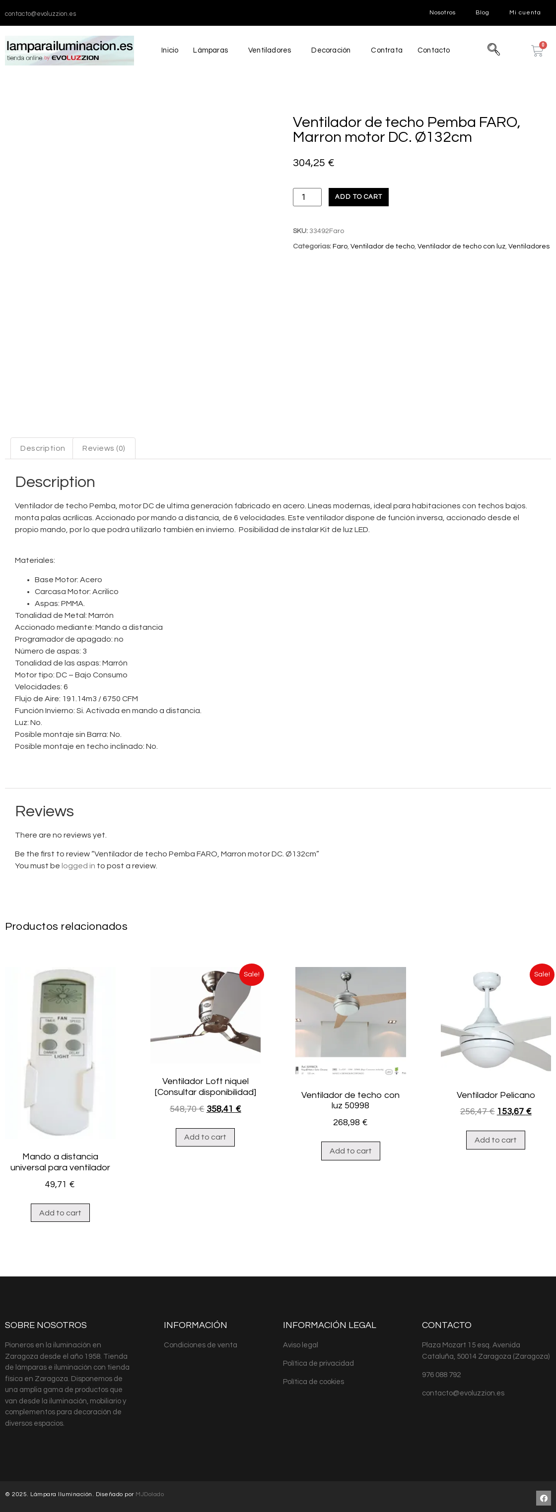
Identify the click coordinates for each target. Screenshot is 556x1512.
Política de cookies (313, 1378)
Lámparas (210, 50)
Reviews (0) (104, 445)
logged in (78, 862)
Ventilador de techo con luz (461, 246)
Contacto (435, 50)
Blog (482, 12)
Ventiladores (269, 50)
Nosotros (442, 12)
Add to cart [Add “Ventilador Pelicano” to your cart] (496, 1137)
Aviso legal (300, 1341)
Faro (340, 246)
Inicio (169, 50)
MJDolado (150, 1491)
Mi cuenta (525, 12)
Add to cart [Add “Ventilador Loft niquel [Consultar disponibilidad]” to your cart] (205, 1134)
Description (43, 445)
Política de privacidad (318, 1360)
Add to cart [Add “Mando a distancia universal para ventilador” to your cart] (60, 1209)
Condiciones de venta (200, 1341)
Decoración (331, 50)
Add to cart (358, 196)
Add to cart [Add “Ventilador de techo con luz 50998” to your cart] (351, 1147)
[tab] (42, 445)
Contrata (387, 50)
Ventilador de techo (382, 246)
